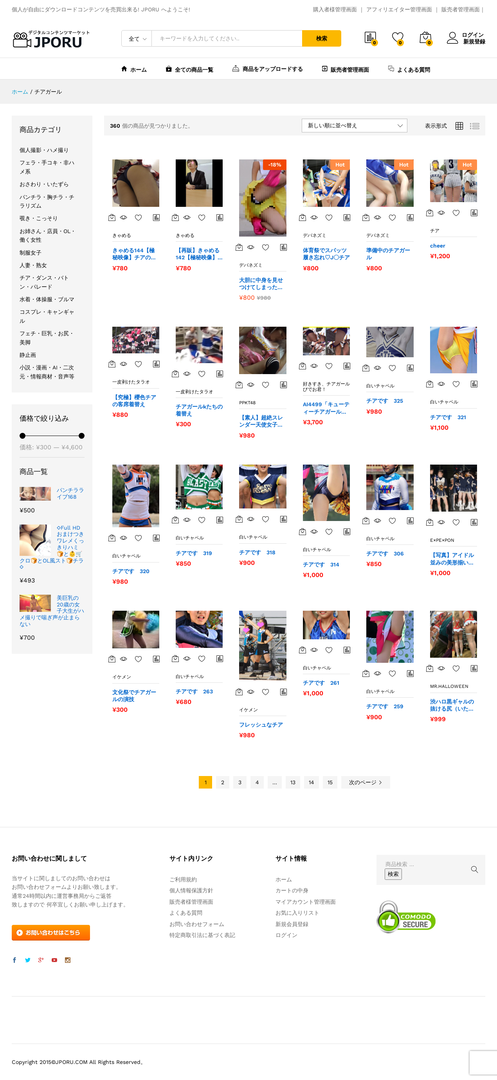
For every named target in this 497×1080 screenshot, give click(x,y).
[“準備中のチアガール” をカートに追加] (365, 217)
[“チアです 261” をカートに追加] (302, 650)
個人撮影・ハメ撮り (44, 150)
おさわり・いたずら (44, 184)
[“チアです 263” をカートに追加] (175, 658)
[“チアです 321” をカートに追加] (429, 384)
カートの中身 (292, 890)
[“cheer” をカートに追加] (429, 212)
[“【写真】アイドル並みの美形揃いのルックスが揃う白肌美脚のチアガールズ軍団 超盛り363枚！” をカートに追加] (429, 522)
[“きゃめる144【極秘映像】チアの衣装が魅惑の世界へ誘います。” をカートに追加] (111, 217)
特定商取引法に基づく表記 (202, 935)
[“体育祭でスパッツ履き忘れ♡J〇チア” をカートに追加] (302, 217)
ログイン (466, 35)
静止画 (28, 355)
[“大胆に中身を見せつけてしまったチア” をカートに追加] (239, 247)
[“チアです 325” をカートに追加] (365, 367)
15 (330, 782)
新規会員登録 (292, 924)
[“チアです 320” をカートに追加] (111, 538)
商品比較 (156, 217)
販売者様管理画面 (191, 902)
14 (311, 782)
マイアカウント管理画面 (306, 902)
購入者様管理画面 (335, 9)
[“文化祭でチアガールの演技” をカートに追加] (111, 659)
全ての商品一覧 (189, 68)
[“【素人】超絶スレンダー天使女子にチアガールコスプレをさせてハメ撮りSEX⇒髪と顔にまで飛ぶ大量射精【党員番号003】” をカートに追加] (239, 384)
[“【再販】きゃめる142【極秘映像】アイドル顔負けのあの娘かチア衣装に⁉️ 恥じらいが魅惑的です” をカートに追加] (175, 217)
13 (292, 782)
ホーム (134, 68)
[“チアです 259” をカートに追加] (365, 673)
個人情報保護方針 (191, 890)
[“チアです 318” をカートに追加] (239, 519)
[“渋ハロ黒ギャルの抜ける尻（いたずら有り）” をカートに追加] (429, 668)
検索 (321, 38)
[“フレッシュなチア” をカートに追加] (239, 691)
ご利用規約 (183, 879)
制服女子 (30, 253)
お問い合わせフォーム (196, 924)
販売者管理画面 (460, 9)
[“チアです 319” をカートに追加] (175, 519)
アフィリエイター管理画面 (399, 9)
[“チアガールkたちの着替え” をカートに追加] (175, 373)
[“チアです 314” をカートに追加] (302, 531)
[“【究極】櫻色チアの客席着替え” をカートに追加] (111, 364)
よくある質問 (409, 68)
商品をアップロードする (267, 68)
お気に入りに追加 (138, 217)
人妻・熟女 (33, 265)
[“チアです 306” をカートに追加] (365, 520)
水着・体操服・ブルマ (47, 299)
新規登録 (474, 41)
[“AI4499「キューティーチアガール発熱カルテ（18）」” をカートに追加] (302, 366)
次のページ (365, 782)
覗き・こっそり (39, 218)
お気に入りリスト (297, 913)
